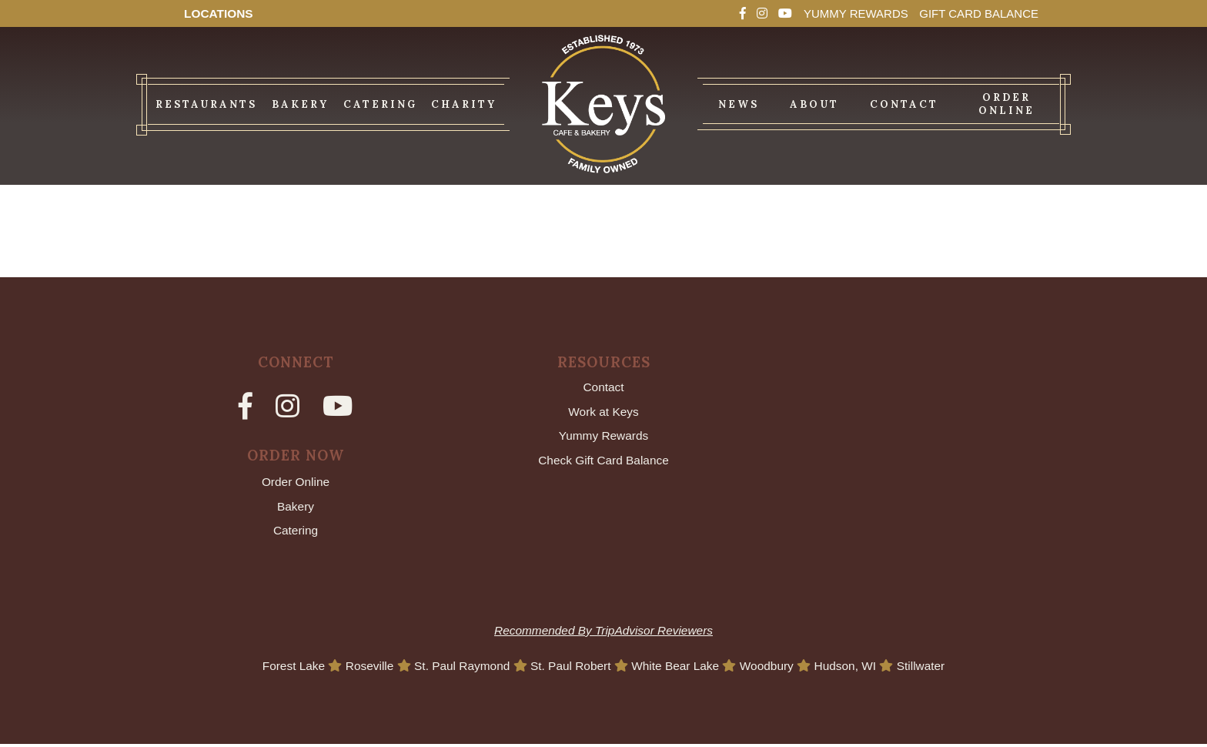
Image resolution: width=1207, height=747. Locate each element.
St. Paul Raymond (459, 668)
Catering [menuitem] (380, 104)
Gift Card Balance (974, 13)
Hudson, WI (854, 668)
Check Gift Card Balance (603, 461)
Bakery (295, 507)
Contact (603, 387)
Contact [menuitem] (904, 104)
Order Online (295, 482)
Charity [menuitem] (464, 104)
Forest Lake (286, 668)
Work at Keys (603, 411)
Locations (220, 13)
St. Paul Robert (571, 668)
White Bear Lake (679, 668)
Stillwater (930, 668)
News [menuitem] (738, 104)
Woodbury (773, 668)
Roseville (363, 668)
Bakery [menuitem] (300, 104)
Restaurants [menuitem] (206, 104)
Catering (295, 532)
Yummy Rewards (845, 13)
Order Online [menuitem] (1006, 104)
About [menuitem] (814, 104)
